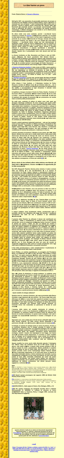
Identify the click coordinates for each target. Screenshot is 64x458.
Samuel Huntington (32, 148)
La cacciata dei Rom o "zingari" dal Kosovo (43, 448)
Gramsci (29, 35)
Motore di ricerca (49, 450)
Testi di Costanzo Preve (37, 450)
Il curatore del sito (22, 447)
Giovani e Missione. (33, 14)
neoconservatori (44, 435)
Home (14, 447)
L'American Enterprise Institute (21, 67)
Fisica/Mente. (17, 433)
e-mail (34, 444)
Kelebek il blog (34, 451)
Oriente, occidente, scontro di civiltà (37, 447)
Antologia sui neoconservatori (21, 450)
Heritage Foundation (20, 77)
